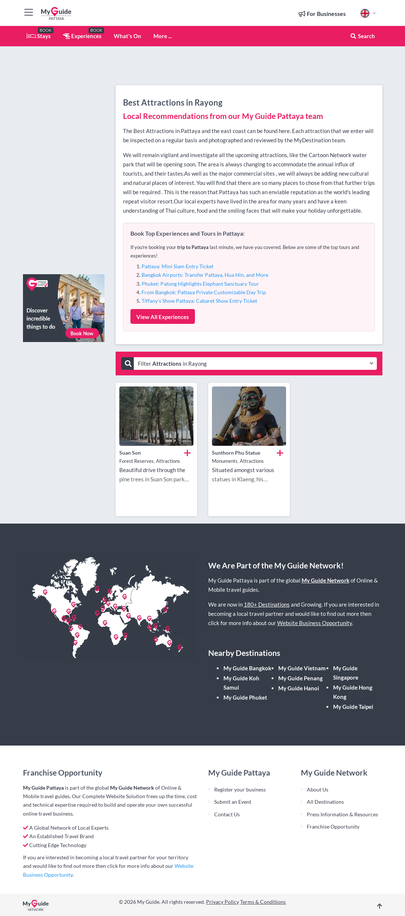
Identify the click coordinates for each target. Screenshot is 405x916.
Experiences (82, 36)
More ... (162, 36)
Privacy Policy (222, 902)
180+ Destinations (267, 604)
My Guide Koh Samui (241, 683)
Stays (39, 36)
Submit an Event (232, 802)
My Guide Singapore (345, 673)
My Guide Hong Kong (352, 692)
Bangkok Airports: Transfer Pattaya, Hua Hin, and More (205, 275)
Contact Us (227, 814)
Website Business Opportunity (314, 623)
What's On (127, 36)
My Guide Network (325, 580)
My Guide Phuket (245, 697)
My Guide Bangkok (247, 668)
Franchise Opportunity (333, 826)
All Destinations (325, 802)
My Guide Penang (300, 678)
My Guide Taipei (353, 706)
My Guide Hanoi (298, 688)
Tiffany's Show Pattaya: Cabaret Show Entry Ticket (199, 301)
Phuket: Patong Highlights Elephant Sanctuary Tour (200, 284)
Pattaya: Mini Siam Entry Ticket (177, 266)
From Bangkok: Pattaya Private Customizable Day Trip (204, 292)
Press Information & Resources (342, 814)
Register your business (240, 789)
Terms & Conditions (263, 902)
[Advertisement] (63, 157)
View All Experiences (162, 316)
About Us (317, 789)
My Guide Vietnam (302, 668)
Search (362, 36)
